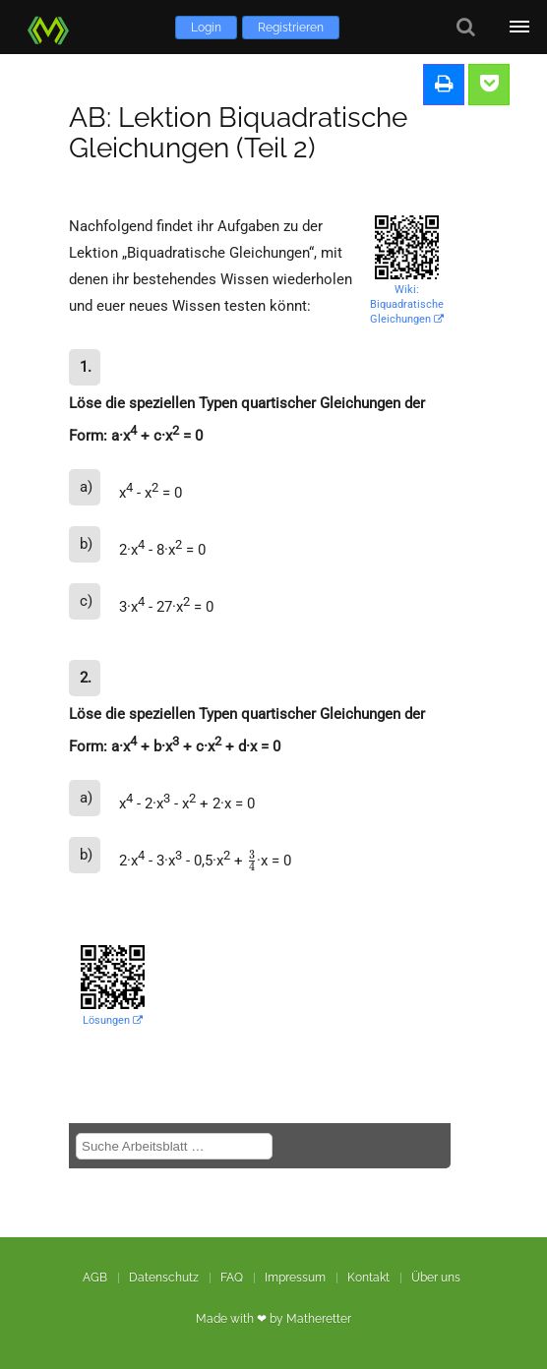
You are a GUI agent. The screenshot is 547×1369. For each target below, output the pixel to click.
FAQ (231, 1277)
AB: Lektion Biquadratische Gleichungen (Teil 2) (238, 132)
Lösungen (113, 1020)
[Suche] (466, 27)
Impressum (295, 1277)
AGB (95, 1277)
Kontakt (368, 1277)
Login (206, 27)
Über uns (435, 1277)
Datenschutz (164, 1277)
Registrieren (291, 27)
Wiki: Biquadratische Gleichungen (407, 304)
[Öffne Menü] (520, 27)
